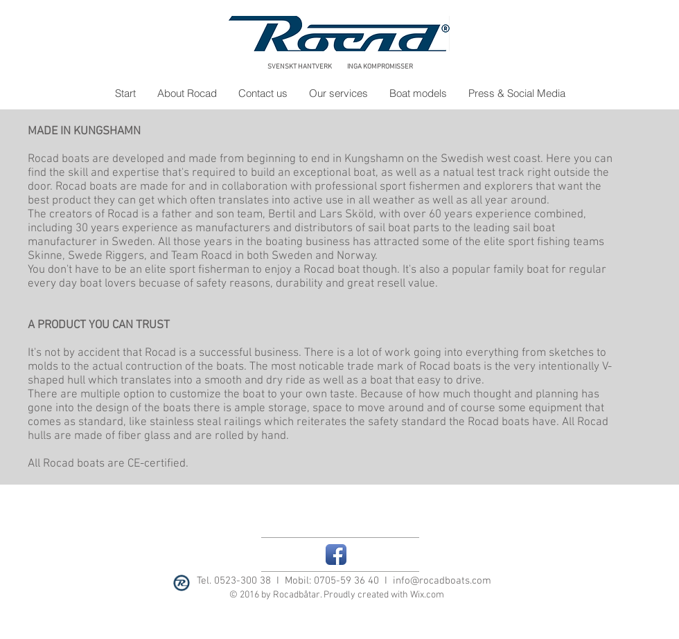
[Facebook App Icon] (336, 554)
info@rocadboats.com (442, 581)
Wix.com (427, 595)
